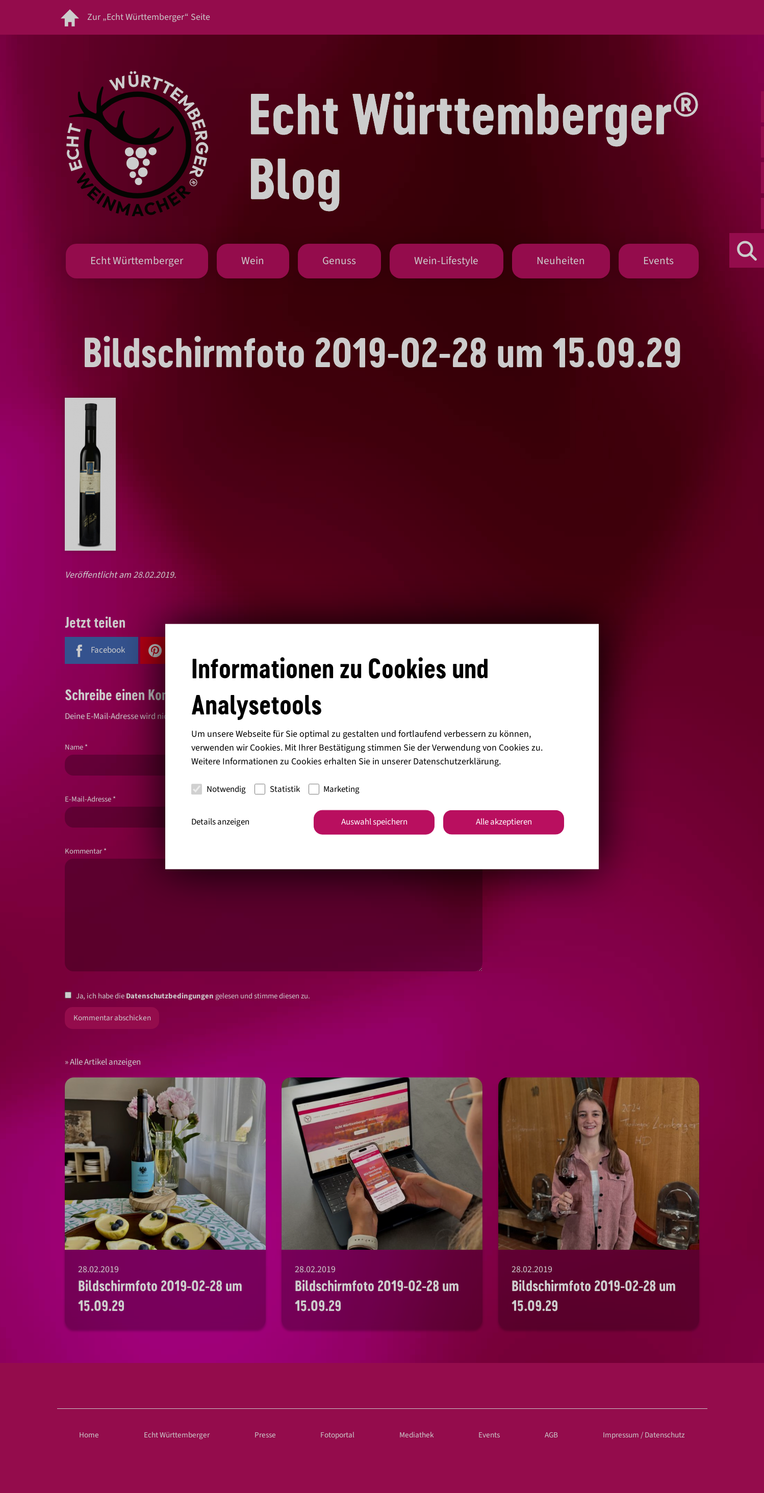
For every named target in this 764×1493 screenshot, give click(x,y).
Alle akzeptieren (504, 822)
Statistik (277, 789)
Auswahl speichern (374, 822)
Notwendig (218, 789)
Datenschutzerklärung (456, 761)
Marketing (334, 789)
